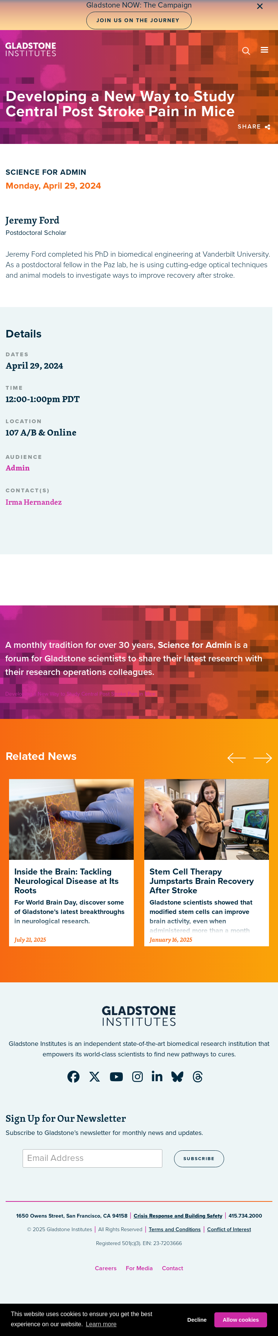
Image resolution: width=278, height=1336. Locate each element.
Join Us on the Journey (138, 20)
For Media (139, 1268)
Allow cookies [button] (241, 1320)
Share (255, 126)
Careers (106, 1268)
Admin (18, 467)
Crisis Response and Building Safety (178, 1216)
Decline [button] (196, 1320)
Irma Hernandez (34, 502)
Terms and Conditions (175, 1229)
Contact (172, 1268)
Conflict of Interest (229, 1229)
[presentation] (240, 756)
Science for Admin (46, 172)
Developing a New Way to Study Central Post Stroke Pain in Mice (80, 694)
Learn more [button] (101, 1324)
